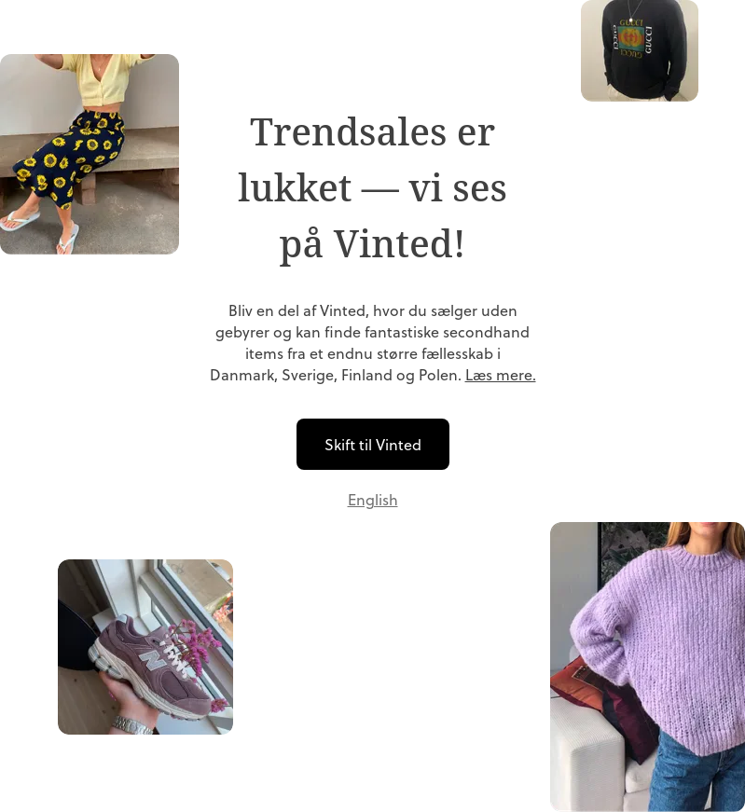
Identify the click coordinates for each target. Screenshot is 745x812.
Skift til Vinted (372, 444)
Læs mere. (500, 374)
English (373, 499)
